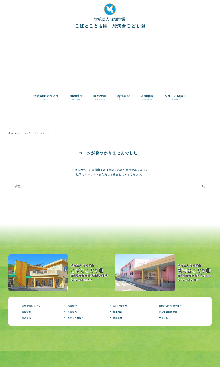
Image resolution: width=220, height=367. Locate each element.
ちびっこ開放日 (79, 317)
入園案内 (74, 311)
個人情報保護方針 (171, 311)
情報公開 (119, 317)
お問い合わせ (122, 305)
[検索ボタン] (203, 186)
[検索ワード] (110, 186)
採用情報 (119, 311)
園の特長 (28, 311)
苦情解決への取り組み (175, 305)
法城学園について (34, 305)
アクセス (165, 317)
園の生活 (28, 317)
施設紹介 (74, 305)
